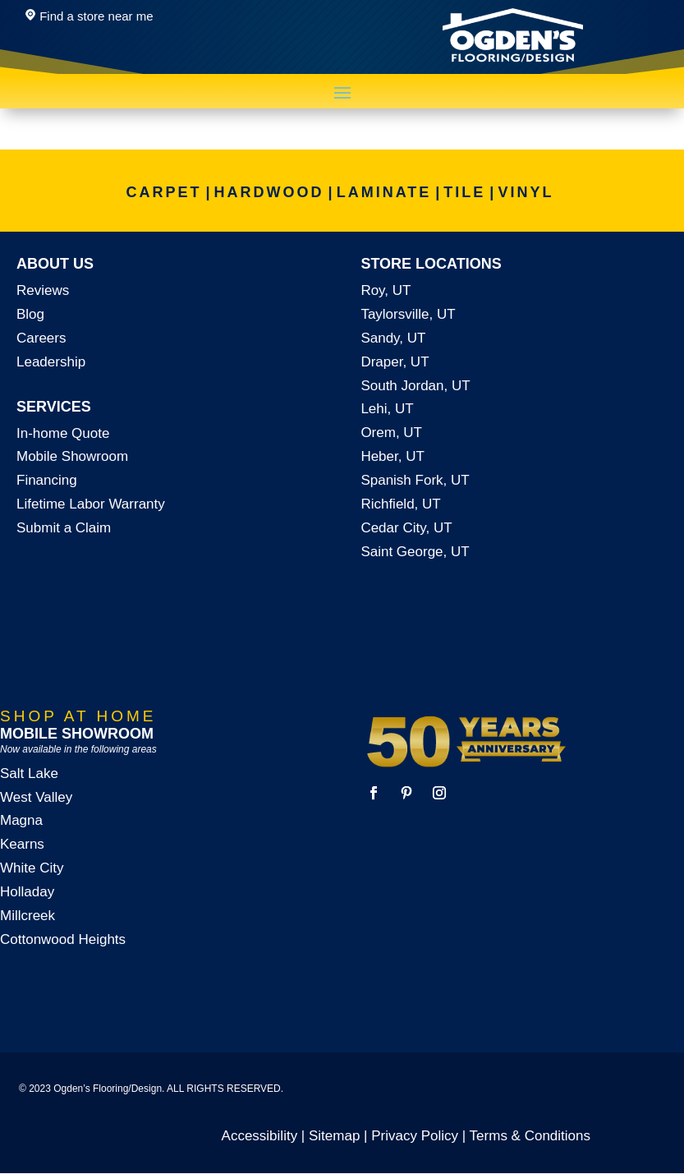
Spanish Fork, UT (414, 480)
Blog (30, 314)
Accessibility (260, 1136)
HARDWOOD (269, 192)
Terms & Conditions (530, 1136)
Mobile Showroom (72, 456)
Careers (41, 338)
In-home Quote (62, 433)
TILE (464, 192)
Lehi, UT (386, 409)
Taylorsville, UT (407, 314)
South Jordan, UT (415, 386)
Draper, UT (394, 362)
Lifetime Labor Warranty (90, 504)
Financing (46, 480)
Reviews (42, 290)
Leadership (50, 362)
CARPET (164, 192)
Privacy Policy (414, 1136)
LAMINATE (384, 192)
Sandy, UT (392, 338)
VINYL (525, 192)
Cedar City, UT (406, 528)
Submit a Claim (63, 528)
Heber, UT (392, 456)
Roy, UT (385, 290)
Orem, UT (391, 432)
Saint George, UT (414, 551)
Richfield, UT (400, 504)
